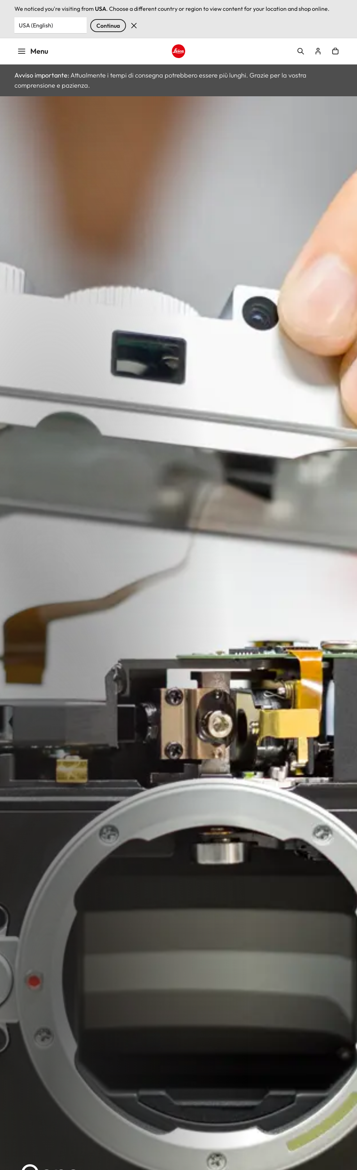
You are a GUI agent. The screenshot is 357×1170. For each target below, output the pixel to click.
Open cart (335, 51)
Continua (108, 25)
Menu (32, 51)
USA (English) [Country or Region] (36, 25)
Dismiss (134, 25)
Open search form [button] (300, 51)
